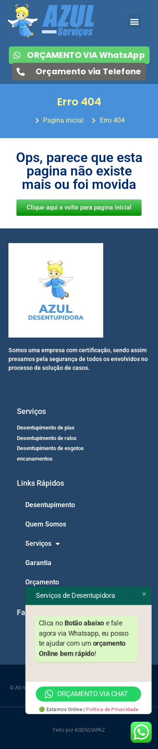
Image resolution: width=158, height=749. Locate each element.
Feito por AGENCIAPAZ (79, 730)
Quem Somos (45, 524)
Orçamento (42, 582)
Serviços (42, 543)
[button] (134, 21)
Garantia (38, 563)
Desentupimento (50, 505)
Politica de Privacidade (112, 709)
